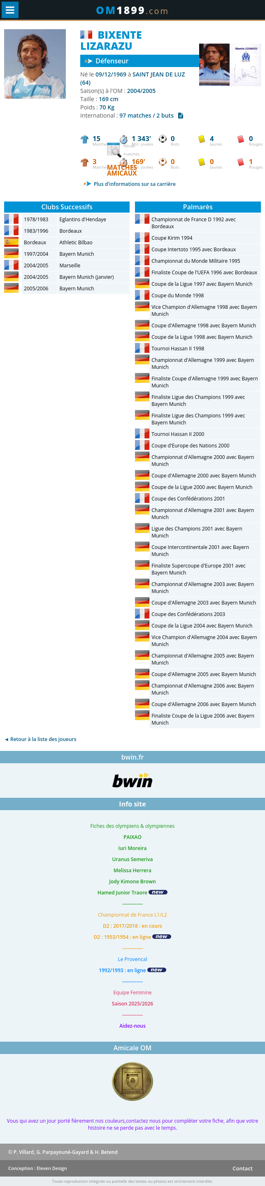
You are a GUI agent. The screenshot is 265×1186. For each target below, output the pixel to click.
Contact (242, 1168)
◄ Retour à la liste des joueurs (40, 739)
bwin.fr (132, 757)
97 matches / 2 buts (151, 115)
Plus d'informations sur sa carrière (129, 184)
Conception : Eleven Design (37, 1168)
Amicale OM (133, 1047)
